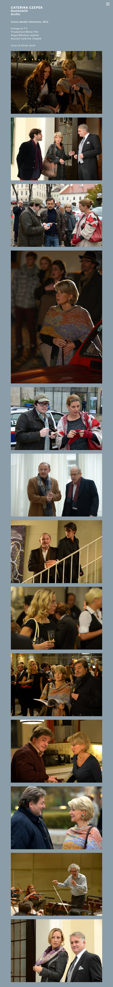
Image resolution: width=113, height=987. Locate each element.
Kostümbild (27, 11)
